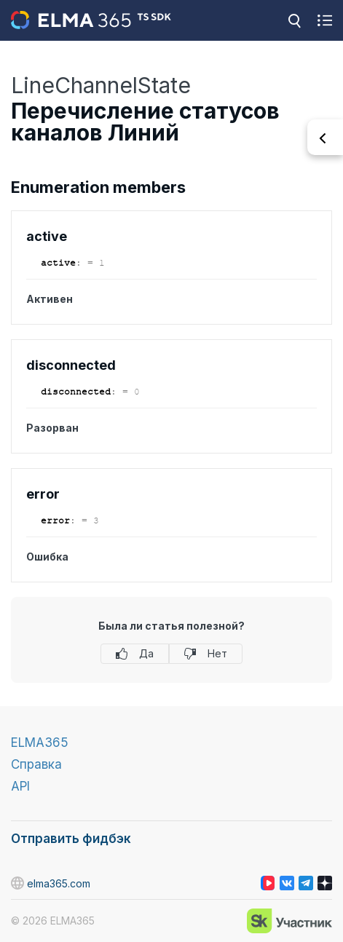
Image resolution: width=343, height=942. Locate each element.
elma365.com (50, 883)
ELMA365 (39, 742)
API (20, 786)
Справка (36, 764)
